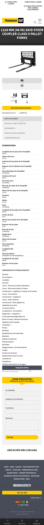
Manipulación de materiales (12, 333)
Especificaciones (11, 119)
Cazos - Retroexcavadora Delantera (16, 285)
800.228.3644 (22, 493)
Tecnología (17, 470)
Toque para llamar (11, 3)
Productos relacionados (14, 133)
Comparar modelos (12, 138)
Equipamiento (9, 128)
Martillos (5, 330)
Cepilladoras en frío (9, 305)
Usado (12, 467)
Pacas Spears (7, 277)
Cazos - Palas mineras (10, 300)
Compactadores (8, 308)
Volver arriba (35, 498)
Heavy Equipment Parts (31, 467)
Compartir (23, 113)
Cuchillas (5, 280)
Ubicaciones (35, 476)
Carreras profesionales (27, 473)
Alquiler (18, 467)
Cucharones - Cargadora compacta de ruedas (19, 291)
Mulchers (5, 336)
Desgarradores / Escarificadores (14, 347)
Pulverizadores (8, 342)
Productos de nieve (9, 353)
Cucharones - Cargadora (11, 297)
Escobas (5, 283)
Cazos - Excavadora (9, 294)
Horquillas (6, 325)
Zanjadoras (6, 361)
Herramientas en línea (30, 470)
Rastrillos (5, 344)
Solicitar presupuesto (21, 108)
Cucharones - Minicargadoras (13, 302)
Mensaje (9, 418)
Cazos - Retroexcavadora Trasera (15, 288)
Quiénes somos (12, 473)
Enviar (10, 437)
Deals (28, 479)
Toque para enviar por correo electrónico (33, 7)
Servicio (8, 470)
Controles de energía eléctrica (13, 316)
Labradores (6, 358)
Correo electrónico (14, 399)
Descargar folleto (9, 113)
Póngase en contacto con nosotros (17, 476)
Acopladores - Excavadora (12, 311)
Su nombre (10, 390)
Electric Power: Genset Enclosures (15, 319)
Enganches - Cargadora (11, 314)
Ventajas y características (15, 123)
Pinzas (4, 328)
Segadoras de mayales (10, 322)
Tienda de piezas (19, 479)
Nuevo (6, 467)
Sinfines (5, 274)
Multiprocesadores (9, 339)
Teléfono (9, 408)
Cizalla (4, 350)
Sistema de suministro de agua (14, 364)
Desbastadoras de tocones (12, 356)
